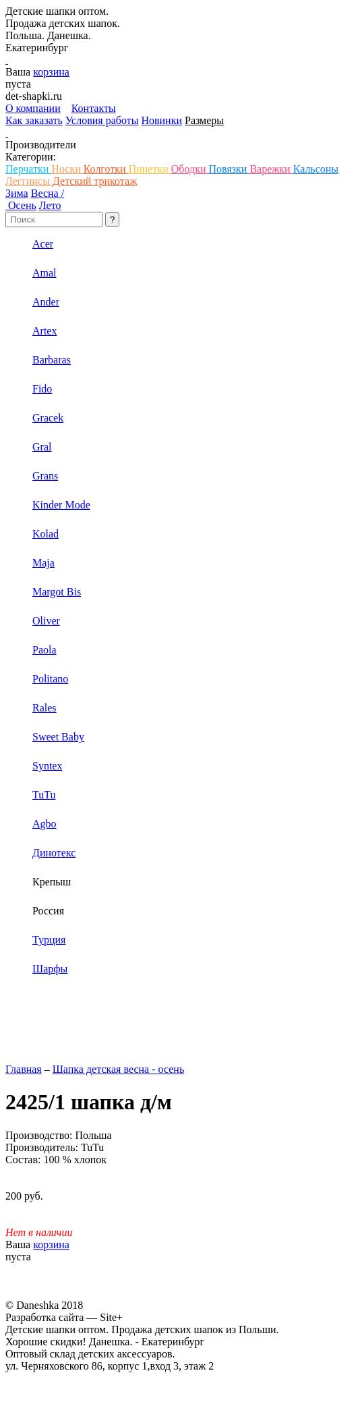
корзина (51, 72)
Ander (45, 301)
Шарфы (49, 968)
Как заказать (34, 120)
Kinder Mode (61, 504)
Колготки (106, 169)
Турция (48, 939)
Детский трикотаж (95, 181)
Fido (42, 388)
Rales (44, 707)
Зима (16, 193)
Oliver (46, 620)
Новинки (161, 120)
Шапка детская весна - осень (118, 1069)
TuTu (43, 794)
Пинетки (150, 169)
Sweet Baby (58, 736)
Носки (67, 169)
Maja (43, 562)
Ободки (190, 169)
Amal (44, 273)
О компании (33, 108)
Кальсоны (315, 169)
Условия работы (102, 120)
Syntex (47, 765)
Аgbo (44, 823)
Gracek (47, 417)
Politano (50, 678)
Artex (44, 330)
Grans (45, 475)
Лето (50, 205)
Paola (44, 649)
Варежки (271, 169)
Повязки (228, 169)
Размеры (204, 120)
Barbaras (51, 359)
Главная (23, 1069)
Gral (41, 446)
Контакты (93, 108)
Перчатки (28, 169)
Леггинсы (29, 181)
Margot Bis (56, 591)
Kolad (45, 533)
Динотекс (54, 852)
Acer (42, 244)
